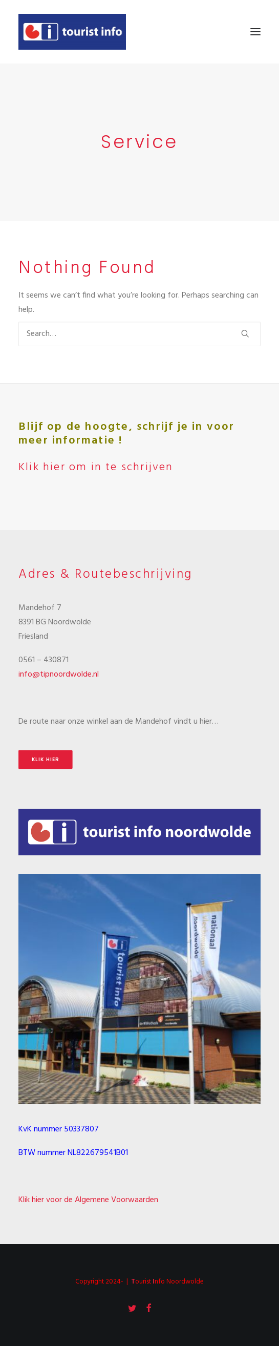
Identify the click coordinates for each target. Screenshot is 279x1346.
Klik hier (45, 759)
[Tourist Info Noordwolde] (72, 32)
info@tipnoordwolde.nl (58, 674)
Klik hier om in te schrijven (96, 467)
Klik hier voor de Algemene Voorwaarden (88, 1200)
